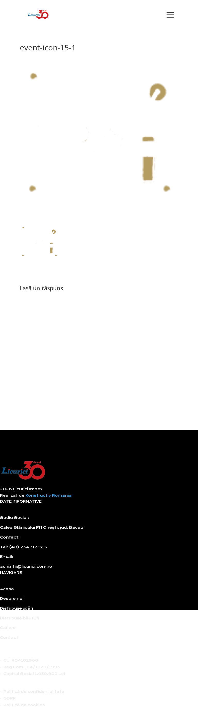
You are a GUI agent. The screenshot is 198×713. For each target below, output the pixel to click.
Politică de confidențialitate (33, 691)
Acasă (7, 589)
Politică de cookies (24, 705)
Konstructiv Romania (49, 495)
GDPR (9, 698)
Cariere (8, 628)
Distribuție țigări (16, 608)
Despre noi (11, 598)
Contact (9, 637)
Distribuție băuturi (19, 618)
